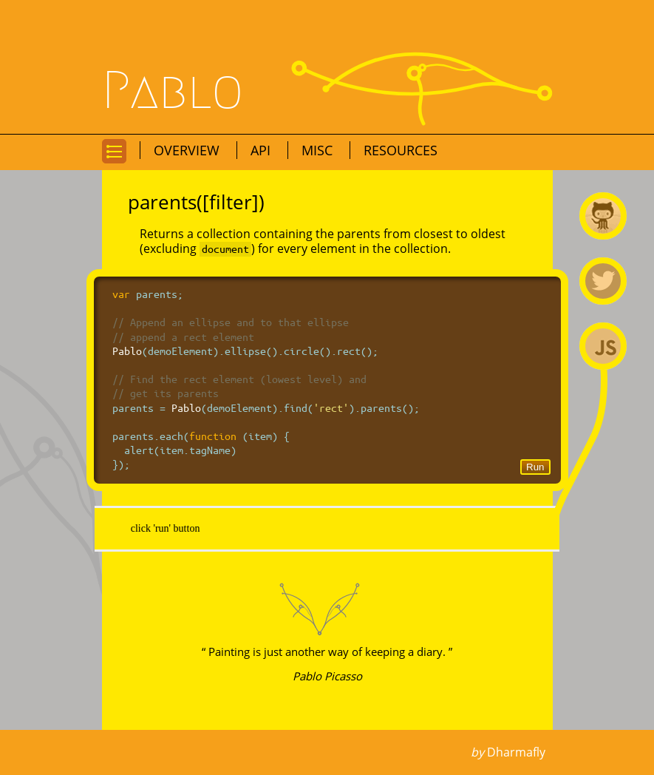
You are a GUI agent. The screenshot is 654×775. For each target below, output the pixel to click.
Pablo (173, 91)
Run (535, 467)
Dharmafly (516, 752)
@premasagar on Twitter (603, 281)
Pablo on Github (603, 216)
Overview (188, 150)
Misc (319, 150)
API (262, 150)
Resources (400, 150)
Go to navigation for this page (114, 162)
